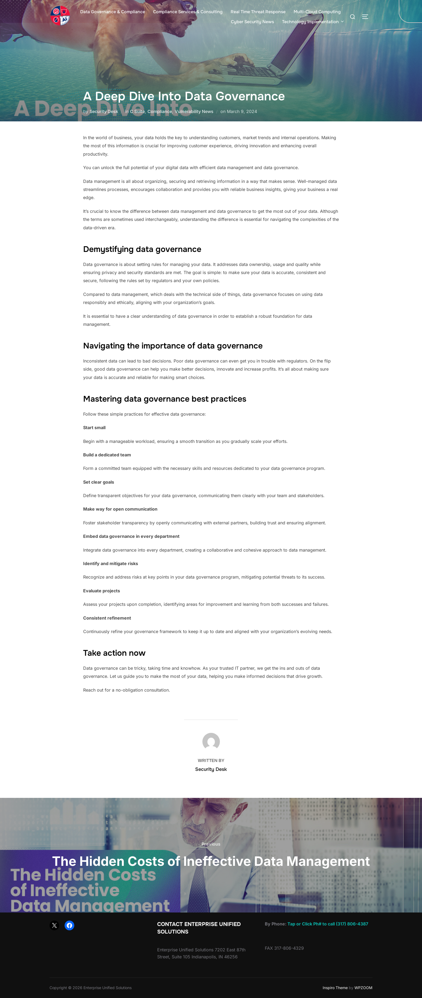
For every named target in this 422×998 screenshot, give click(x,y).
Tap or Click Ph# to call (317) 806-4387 (327, 924)
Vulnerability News (194, 111)
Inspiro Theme (335, 987)
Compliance (159, 111)
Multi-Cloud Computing (317, 12)
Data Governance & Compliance (112, 12)
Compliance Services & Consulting (188, 12)
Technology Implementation (313, 22)
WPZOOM (363, 987)
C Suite (137, 111)
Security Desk (104, 111)
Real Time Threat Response (258, 12)
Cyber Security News (252, 22)
